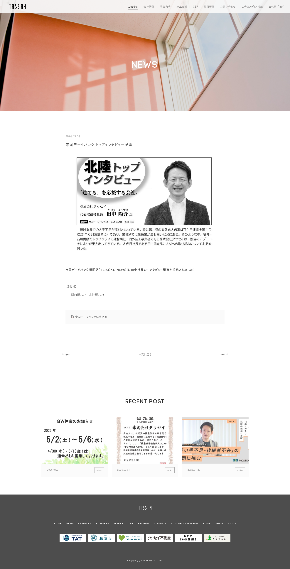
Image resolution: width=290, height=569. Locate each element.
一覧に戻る (145, 354)
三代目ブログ (276, 6)
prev (67, 354)
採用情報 (209, 6)
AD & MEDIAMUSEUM (184, 523)
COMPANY (84, 523)
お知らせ (133, 6)
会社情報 (149, 6)
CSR (195, 6)
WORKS (118, 523)
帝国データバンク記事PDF (91, 316)
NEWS (70, 523)
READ (99, 471)
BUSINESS (102, 523)
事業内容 (165, 6)
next (222, 354)
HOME (58, 523)
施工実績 (181, 6)
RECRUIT (144, 523)
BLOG (206, 523)
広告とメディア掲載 (252, 6)
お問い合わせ (228, 6)
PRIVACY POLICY (225, 523)
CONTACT (160, 523)
